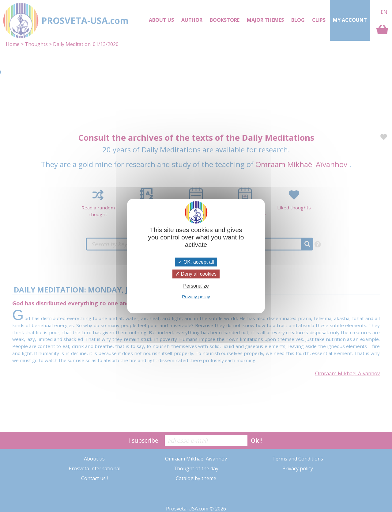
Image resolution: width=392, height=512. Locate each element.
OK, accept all (196, 262)
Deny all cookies (196, 274)
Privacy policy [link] (196, 296)
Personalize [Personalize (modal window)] (196, 286)
